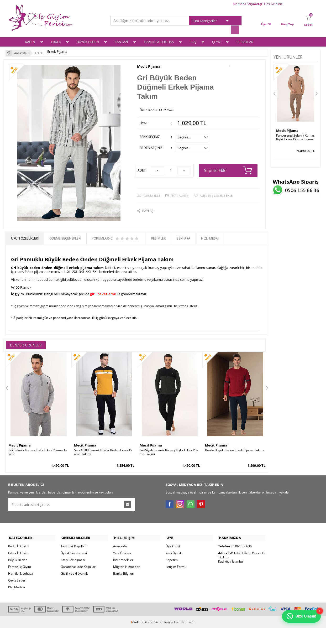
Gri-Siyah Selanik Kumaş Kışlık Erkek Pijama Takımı (169, 451)
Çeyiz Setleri (17, 579)
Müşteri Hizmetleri (126, 566)
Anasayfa (120, 545)
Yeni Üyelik (174, 552)
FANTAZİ (121, 41)
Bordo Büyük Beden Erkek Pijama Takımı (234, 449)
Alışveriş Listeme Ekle (216, 193)
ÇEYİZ (216, 41)
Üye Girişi (173, 545)
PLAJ (193, 41)
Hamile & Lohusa (20, 572)
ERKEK (56, 41)
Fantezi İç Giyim (19, 566)
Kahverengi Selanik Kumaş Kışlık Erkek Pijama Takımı (295, 136)
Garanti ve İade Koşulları (78, 566)
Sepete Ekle (228, 168)
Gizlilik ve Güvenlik (74, 572)
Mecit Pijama (148, 65)
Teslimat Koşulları (74, 545)
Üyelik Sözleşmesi (74, 552)
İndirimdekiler (123, 559)
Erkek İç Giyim (18, 552)
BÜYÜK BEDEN (88, 41)
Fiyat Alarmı (180, 193)
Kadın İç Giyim (18, 545)
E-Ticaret (147, 621)
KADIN (30, 41)
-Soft (135, 621)
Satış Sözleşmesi (73, 559)
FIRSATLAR (244, 41)
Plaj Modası (16, 586)
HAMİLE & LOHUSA (159, 41)
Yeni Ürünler (122, 552)
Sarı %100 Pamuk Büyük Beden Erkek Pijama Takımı (103, 451)
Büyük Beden (17, 559)
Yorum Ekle (151, 193)
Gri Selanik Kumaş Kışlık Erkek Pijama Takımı (37, 451)
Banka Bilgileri (123, 572)
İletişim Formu (176, 566)
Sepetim (172, 559)
